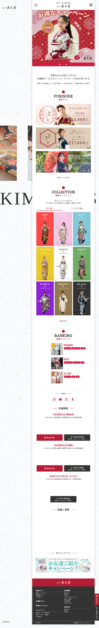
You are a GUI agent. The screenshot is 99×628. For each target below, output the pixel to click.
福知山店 (66, 597)
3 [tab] (66, 68)
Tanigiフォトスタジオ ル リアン (63, 479)
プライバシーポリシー (85, 626)
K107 (66, 362)
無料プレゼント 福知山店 (42, 616)
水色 (83, 352)
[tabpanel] (63, 38)
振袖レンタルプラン (41, 597)
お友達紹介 (39, 620)
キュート (67, 352)
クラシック (68, 366)
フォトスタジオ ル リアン (71, 601)
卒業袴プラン (40, 605)
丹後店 (66, 599)
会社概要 (67, 594)
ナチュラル (76, 352)
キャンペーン (40, 614)
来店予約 (97, 601)
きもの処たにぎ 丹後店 (63, 448)
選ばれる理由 (67, 603)
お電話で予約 (97, 614)
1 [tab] (59, 68)
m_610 (67, 376)
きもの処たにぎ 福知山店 (63, 418)
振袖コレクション (42, 609)
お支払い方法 (67, 606)
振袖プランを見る (63, 181)
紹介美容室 (67, 604)
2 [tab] (63, 68)
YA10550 (68, 348)
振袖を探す (63, 325)
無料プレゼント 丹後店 (42, 618)
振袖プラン (39, 594)
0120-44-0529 (77, 441)
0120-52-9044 (77, 472)
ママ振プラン (39, 601)
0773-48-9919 (63, 503)
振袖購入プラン (40, 599)
